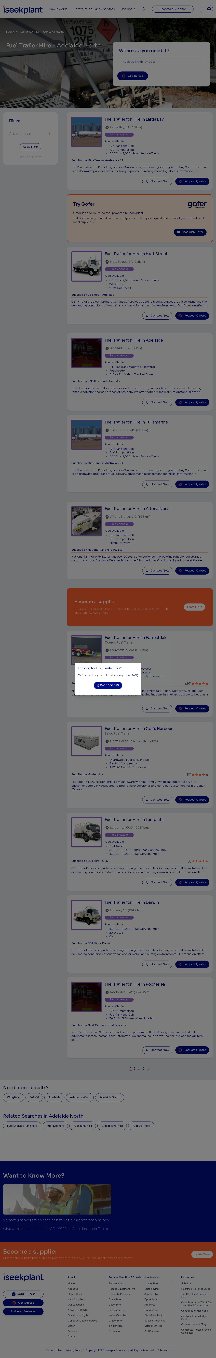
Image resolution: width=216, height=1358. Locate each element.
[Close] (136, 668)
